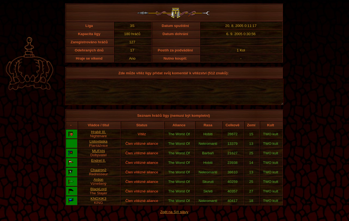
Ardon (98, 184)
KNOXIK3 (98, 203)
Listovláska (98, 146)
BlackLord (98, 194)
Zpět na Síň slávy (174, 217)
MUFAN (98, 156)
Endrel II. (98, 165)
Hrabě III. (98, 137)
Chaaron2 (99, 175)
